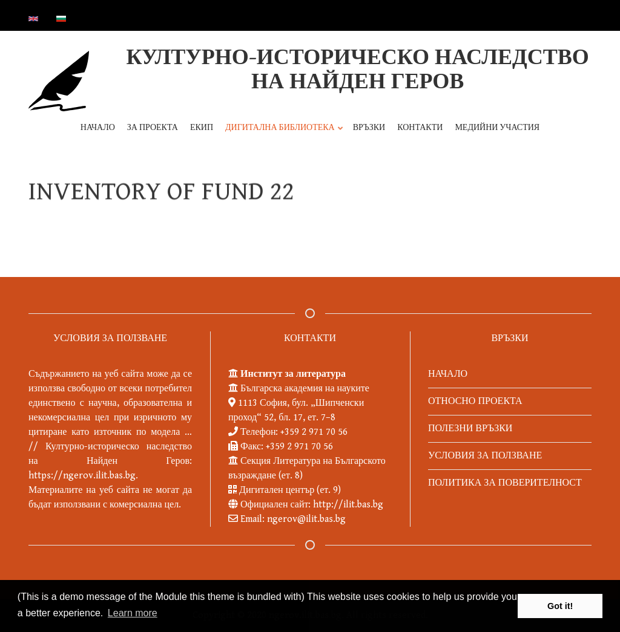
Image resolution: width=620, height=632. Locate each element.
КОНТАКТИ (420, 127)
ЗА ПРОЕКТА (152, 127)
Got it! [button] (560, 606)
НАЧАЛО (98, 127)
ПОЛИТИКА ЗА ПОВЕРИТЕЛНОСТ (505, 483)
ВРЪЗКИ (369, 127)
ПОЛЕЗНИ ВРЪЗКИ (470, 428)
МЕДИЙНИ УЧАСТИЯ (497, 127)
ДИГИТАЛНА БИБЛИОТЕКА (282, 133)
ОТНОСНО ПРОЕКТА (475, 401)
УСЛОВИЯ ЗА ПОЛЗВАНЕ (485, 455)
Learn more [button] (132, 613)
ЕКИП (201, 127)
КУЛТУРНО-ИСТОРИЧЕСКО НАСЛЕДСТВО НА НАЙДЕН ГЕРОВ (357, 69)
